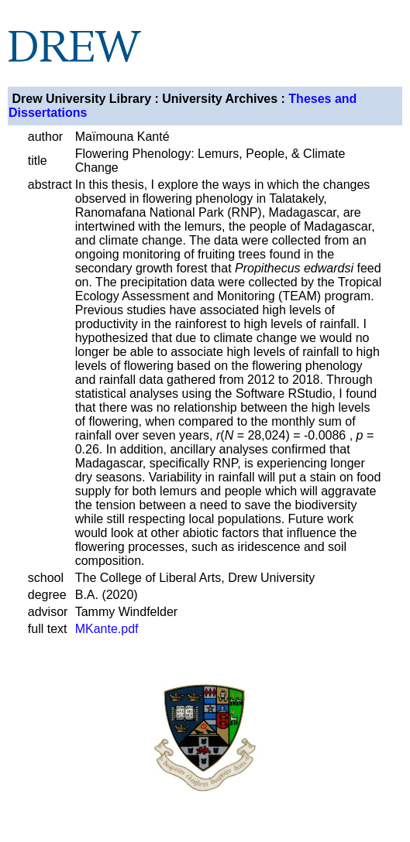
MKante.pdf (107, 628)
